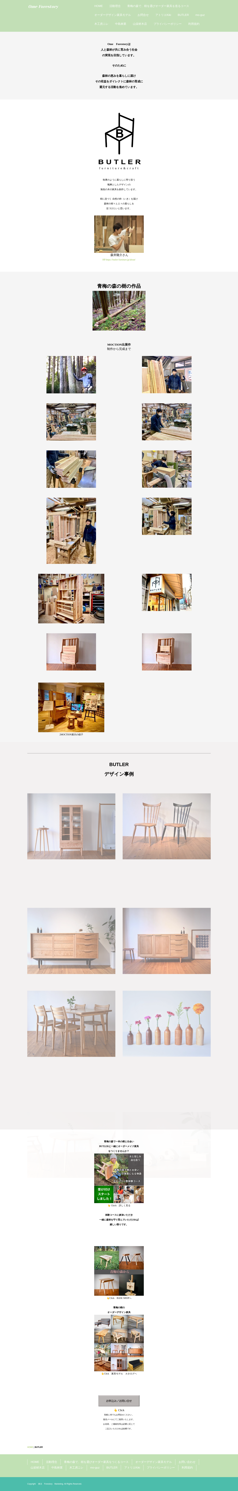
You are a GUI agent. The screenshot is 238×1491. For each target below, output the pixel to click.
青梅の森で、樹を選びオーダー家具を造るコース (158, 6)
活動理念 (115, 6)
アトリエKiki (163, 15)
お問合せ (143, 15)
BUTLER (183, 15)
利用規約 (193, 23)
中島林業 (120, 23)
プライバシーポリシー (168, 23)
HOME (98, 6)
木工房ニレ (101, 23)
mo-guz (200, 15)
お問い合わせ (187, 1462)
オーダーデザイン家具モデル (112, 15)
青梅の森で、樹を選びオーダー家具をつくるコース (96, 1462)
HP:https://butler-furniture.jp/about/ (119, 259)
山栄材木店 (140, 23)
